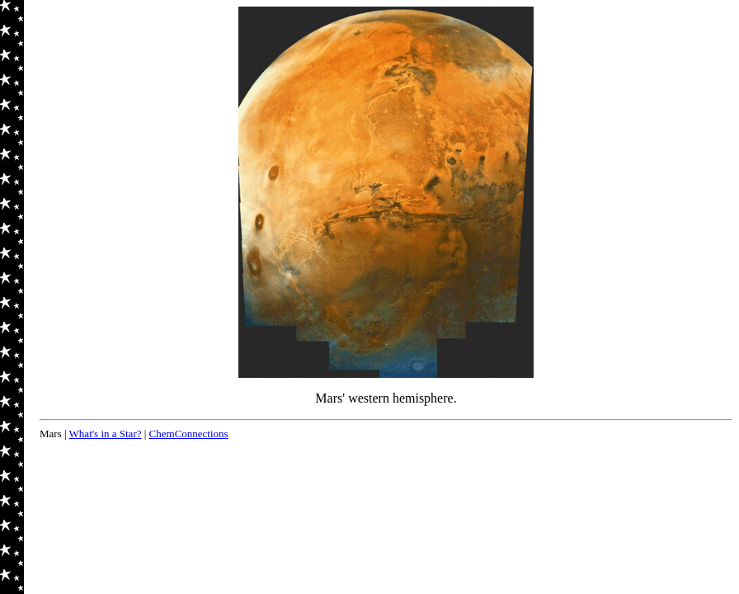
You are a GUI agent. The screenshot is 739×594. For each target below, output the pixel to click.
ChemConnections (188, 433)
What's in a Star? (105, 433)
